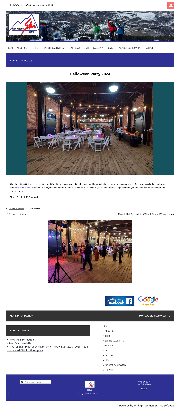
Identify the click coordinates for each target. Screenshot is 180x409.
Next (22, 214)
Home (13, 60)
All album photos (16, 208)
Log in (170, 5)
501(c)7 (89, 390)
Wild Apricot (141, 405)
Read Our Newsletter (20, 343)
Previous (12, 214)
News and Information (21, 339)
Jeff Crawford (153, 214)
